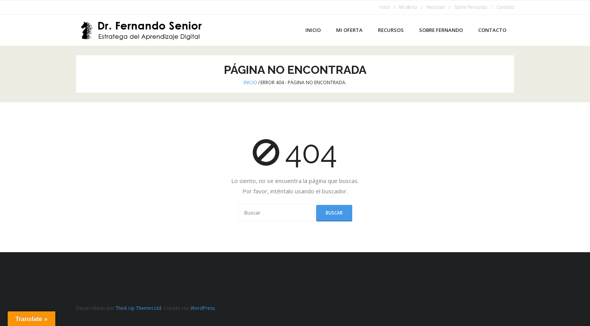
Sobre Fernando (470, 7)
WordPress (203, 308)
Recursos (435, 7)
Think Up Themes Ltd (138, 308)
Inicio (385, 7)
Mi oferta (408, 7)
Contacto (505, 7)
